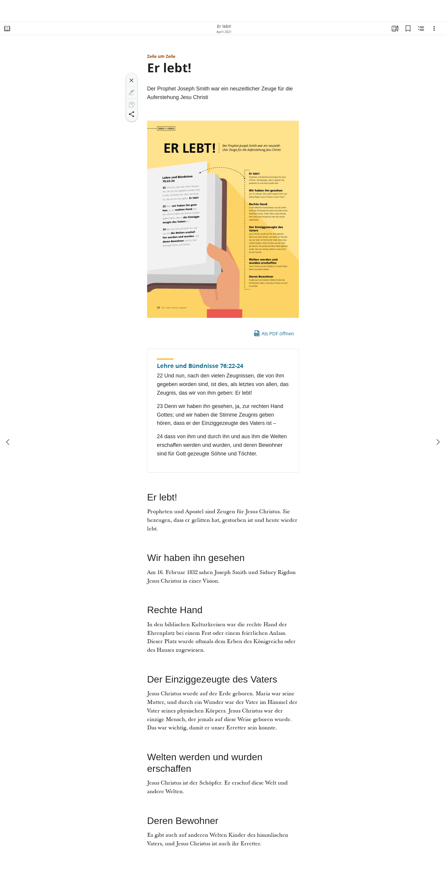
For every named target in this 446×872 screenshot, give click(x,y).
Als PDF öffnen (273, 333)
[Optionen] (434, 28)
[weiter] (438, 442)
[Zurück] (8, 442)
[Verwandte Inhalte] (421, 28)
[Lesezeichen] (408, 28)
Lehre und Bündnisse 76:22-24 (200, 365)
